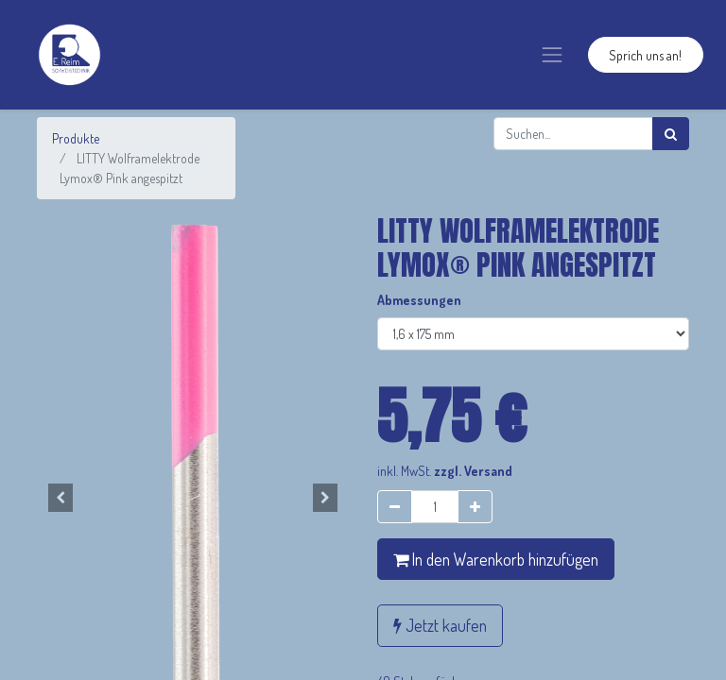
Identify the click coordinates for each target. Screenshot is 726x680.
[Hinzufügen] (475, 506)
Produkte (75, 138)
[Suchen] (670, 133)
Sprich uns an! (645, 55)
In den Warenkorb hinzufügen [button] (495, 559)
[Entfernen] (394, 506)
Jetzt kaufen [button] (440, 625)
